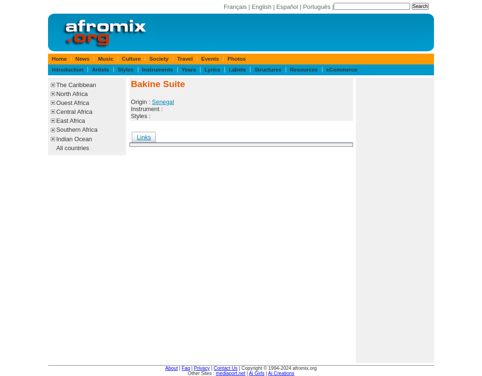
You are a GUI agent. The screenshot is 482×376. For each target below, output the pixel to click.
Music (105, 59)
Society (159, 59)
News (82, 59)
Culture (131, 59)
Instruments (157, 69)
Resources (304, 69)
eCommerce (341, 69)
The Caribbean (76, 84)
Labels (237, 69)
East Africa (70, 120)
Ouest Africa (72, 102)
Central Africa (74, 111)
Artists (100, 69)
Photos (236, 59)
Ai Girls (257, 373)
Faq (186, 368)
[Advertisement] (395, 220)
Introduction (67, 69)
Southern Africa (77, 129)
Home (59, 59)
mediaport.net (230, 373)
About (171, 368)
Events (210, 59)
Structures (267, 69)
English (262, 6)
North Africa (72, 93)
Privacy (202, 368)
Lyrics (212, 69)
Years (189, 69)
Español (287, 6)
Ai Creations (281, 373)
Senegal (163, 101)
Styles (126, 69)
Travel (185, 59)
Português (316, 6)
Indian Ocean (74, 139)
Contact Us (226, 368)
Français (235, 6)
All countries (72, 148)
